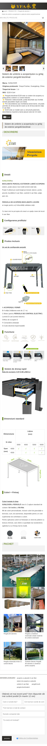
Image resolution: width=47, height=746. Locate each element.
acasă (4, 11)
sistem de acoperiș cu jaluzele (26, 681)
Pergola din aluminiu (23, 11)
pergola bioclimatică (23, 687)
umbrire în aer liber (23, 684)
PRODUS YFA (12, 11)
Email (6, 117)
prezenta (7, 738)
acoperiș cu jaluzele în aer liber (27, 678)
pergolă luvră (36, 684)
